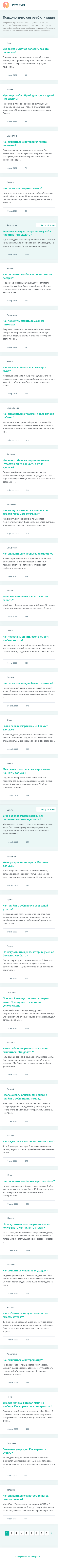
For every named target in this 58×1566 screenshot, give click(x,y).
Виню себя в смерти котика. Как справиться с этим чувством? (23, 817)
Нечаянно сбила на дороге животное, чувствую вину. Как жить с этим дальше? (26, 464)
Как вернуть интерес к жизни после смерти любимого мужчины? (25, 512)
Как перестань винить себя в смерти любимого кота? (26, 638)
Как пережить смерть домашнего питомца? (24, 323)
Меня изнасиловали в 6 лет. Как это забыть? (25, 598)
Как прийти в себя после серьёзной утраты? (25, 907)
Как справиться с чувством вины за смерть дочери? (25, 1497)
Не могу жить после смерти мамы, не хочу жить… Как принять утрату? (26, 1226)
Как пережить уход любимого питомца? (28, 683)
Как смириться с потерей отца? (23, 1360)
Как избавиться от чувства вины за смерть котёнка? (25, 1315)
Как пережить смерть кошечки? (23, 188)
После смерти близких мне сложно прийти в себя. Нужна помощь (25, 1097)
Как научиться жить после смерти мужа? (29, 1141)
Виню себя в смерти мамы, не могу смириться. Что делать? (25, 1050)
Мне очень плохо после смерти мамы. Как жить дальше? (27, 771)
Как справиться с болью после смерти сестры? (27, 276)
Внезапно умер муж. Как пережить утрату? (24, 1451)
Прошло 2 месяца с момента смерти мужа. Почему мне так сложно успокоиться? (26, 1002)
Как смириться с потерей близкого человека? (25, 144)
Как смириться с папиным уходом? (25, 1270)
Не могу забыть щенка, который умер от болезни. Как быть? (28, 954)
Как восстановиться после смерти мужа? (24, 369)
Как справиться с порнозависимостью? (28, 553)
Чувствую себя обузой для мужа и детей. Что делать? (29, 97)
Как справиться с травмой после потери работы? (28, 415)
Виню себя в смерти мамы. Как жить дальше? (26, 728)
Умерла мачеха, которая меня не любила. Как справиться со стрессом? (27, 1405)
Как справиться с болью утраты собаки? (29, 1181)
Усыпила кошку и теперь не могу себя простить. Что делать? (27, 233)
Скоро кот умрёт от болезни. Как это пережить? (26, 51)
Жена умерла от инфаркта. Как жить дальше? (25, 864)
